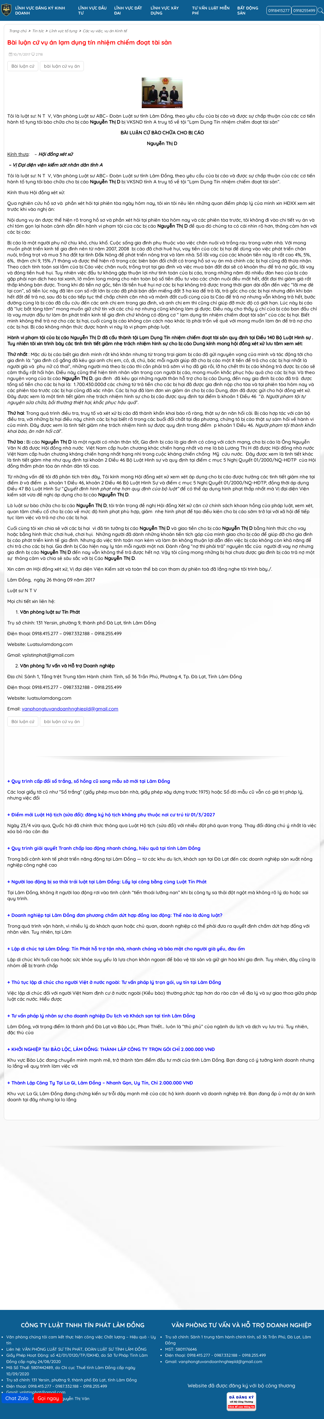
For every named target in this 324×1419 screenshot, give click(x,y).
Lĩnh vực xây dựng (165, 10)
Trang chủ (18, 30)
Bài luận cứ (22, 66)
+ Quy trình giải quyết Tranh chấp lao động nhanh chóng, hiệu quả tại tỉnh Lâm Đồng (104, 848)
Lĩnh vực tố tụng (63, 30)
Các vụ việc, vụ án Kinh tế (105, 30)
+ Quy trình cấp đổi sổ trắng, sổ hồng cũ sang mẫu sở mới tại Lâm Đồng (88, 781)
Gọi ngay (48, 1398)
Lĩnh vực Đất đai (128, 10)
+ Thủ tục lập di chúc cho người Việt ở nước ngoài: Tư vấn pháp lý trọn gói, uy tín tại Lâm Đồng (114, 982)
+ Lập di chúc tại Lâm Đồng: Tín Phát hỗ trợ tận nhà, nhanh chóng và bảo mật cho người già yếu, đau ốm (126, 949)
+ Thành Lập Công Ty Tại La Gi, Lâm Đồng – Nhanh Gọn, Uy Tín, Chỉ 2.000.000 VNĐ (100, 1083)
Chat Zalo (16, 1398)
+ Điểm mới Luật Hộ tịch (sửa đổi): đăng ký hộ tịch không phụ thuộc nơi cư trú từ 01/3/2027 (111, 815)
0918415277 (279, 10)
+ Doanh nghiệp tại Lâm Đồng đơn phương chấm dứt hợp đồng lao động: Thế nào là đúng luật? (114, 915)
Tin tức (38, 30)
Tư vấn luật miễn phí (211, 10)
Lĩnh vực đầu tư (92, 10)
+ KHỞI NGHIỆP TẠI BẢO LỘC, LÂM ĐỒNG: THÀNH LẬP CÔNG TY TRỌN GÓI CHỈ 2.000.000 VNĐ (111, 1049)
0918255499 (304, 10)
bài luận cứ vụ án (62, 66)
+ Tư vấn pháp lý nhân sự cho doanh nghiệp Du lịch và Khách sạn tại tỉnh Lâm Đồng (101, 1016)
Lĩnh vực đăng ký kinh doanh (40, 10)
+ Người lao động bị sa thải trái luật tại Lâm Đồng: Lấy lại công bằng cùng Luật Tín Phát (107, 882)
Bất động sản (247, 10)
